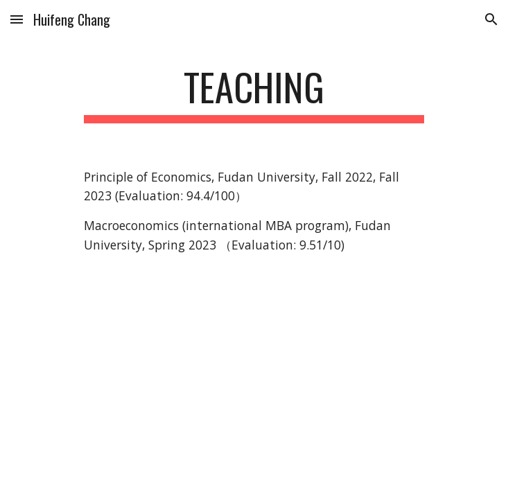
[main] (254, 93)
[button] (16, 19)
